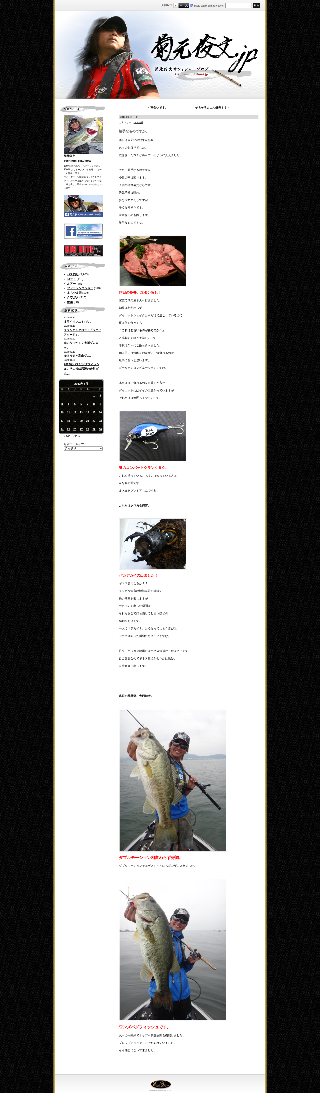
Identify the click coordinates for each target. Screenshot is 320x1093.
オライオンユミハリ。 (78, 321)
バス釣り (73, 274)
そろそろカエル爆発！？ (211, 107)
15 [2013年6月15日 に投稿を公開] (93, 412)
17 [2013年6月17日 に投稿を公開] (62, 421)
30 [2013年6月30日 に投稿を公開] (100, 429)
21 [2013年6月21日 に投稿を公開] (87, 421)
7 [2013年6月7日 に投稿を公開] (87, 404)
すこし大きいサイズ (181, 5)
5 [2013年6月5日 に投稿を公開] (75, 404)
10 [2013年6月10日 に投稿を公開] (62, 412)
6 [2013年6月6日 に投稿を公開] (81, 404)
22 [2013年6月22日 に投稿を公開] (93, 421)
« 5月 (67, 436)
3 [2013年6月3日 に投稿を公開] (62, 404)
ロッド (71, 279)
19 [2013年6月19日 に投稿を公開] (74, 421)
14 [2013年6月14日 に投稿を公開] (87, 412)
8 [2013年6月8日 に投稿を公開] (94, 404)
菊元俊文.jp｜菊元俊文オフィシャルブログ (160, 54)
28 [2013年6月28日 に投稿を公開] (87, 429)
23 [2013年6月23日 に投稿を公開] (100, 421)
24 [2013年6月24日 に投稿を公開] (62, 429)
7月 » (76, 436)
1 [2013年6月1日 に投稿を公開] (94, 395)
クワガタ (73, 297)
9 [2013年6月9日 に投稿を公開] (100, 404)
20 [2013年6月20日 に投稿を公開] (81, 421)
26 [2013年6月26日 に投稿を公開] (74, 429)
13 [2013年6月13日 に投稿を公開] (81, 412)
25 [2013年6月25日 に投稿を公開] (68, 429)
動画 (70, 302)
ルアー (71, 283)
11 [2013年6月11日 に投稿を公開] (68, 412)
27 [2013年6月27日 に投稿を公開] (81, 429)
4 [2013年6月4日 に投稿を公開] (68, 404)
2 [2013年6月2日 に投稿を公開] (100, 395)
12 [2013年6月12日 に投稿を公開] (74, 412)
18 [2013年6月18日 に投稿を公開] (68, 421)
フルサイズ (186, 5)
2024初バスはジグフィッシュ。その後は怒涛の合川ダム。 (81, 369)
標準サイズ (175, 5)
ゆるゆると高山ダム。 (78, 355)
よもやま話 (74, 292)
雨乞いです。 (159, 107)
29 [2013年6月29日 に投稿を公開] (93, 429)
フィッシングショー (80, 288)
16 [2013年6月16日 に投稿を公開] (100, 412)
